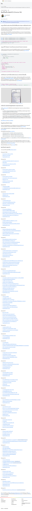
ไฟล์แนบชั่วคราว (5, 162)
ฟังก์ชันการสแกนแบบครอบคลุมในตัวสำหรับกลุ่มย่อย (9, 317)
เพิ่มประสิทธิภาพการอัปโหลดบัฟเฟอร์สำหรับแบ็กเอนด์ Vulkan (11, 364)
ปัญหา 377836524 (9, 34)
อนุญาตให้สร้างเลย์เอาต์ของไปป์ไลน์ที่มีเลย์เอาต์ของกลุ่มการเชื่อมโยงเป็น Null (13, 260)
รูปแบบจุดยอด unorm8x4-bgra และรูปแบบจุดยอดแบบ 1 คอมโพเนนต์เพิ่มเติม (13, 277)
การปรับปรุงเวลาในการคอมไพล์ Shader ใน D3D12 (9, 252)
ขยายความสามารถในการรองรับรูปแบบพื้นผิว (8, 193)
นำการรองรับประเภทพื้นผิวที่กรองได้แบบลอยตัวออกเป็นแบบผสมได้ (11, 272)
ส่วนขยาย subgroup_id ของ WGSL (7, 176)
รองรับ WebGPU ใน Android (7, 406)
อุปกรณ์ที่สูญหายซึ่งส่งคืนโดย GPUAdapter (11, 461)
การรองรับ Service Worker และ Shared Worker (9, 381)
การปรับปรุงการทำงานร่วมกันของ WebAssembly (9, 355)
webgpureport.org (20, 103)
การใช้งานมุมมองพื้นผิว (6, 296)
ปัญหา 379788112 (23, 126)
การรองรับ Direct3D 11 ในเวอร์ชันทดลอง (8, 472)
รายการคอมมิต (13, 144)
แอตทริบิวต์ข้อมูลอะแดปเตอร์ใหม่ (7, 382)
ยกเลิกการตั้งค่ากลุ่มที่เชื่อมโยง (6, 448)
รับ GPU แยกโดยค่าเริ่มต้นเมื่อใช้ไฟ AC (8, 474)
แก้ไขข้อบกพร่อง (5, 384)
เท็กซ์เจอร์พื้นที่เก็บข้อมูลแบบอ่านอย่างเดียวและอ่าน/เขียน (10, 379)
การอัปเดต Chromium (14, 500)
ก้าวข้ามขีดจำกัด (5, 421)
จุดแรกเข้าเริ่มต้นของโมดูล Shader (7, 411)
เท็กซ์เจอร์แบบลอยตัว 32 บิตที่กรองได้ (8, 431)
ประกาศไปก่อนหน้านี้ (5, 108)
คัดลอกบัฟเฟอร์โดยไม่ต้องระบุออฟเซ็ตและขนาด (9, 240)
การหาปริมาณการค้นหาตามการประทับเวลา (8, 425)
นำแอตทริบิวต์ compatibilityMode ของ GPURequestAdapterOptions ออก (13, 245)
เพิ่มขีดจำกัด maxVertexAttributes (7, 401)
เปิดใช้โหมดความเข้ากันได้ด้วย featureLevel (8, 288)
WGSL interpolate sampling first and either (9, 347)
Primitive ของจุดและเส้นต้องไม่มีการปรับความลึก (9, 315)
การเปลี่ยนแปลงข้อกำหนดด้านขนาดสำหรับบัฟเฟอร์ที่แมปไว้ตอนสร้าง (12, 230)
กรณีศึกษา (12, 501)
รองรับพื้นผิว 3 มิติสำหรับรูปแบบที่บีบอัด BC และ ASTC (10, 220)
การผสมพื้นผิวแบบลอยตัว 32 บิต (7, 298)
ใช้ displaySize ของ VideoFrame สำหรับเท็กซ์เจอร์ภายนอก (11, 283)
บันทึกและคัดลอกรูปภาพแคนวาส (7, 253)
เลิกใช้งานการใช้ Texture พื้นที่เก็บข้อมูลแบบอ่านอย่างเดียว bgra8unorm (12, 213)
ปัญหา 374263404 (3, 129)
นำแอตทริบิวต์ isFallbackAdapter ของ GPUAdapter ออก (10, 215)
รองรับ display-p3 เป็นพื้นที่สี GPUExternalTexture (10, 412)
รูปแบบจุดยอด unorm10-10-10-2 (7, 432)
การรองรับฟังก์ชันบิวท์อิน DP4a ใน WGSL (8, 389)
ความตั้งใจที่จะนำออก (4, 120)
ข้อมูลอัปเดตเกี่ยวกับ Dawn (6, 165)
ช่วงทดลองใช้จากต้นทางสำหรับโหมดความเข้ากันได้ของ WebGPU (11, 223)
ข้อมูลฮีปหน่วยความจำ (5, 414)
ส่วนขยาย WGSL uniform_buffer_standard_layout (10, 178)
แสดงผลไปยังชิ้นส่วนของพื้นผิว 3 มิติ (7, 374)
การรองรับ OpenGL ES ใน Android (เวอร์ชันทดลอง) (10, 352)
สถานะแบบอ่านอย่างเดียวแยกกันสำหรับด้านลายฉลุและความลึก (11, 394)
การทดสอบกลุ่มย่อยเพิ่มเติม (6, 304)
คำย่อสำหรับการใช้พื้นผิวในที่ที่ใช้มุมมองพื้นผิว (9, 210)
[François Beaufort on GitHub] (4, 16)
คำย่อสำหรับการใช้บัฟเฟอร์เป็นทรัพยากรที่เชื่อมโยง (9, 229)
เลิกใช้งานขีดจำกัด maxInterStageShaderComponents (10, 291)
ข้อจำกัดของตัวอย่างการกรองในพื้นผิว (7, 302)
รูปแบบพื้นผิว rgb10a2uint (6, 434)
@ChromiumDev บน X (24, 500)
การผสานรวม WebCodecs (6, 459)
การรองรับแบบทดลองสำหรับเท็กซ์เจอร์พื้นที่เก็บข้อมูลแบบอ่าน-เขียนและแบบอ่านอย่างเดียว (15, 441)
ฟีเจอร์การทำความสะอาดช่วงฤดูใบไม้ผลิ (8, 427)
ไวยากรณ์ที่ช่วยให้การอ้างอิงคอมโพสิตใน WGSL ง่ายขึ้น (10, 392)
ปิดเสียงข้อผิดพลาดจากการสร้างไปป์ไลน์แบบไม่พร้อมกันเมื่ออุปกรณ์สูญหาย (12, 449)
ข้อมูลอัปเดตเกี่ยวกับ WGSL (6, 484)
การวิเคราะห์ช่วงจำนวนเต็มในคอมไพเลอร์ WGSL (9, 202)
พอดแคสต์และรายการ (13, 504)
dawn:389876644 (19, 80)
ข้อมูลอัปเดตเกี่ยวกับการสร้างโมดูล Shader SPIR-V (9, 451)
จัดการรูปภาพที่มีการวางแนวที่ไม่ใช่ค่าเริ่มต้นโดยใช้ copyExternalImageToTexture (14, 285)
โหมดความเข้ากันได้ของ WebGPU (8, 78)
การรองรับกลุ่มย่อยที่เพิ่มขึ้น (6, 337)
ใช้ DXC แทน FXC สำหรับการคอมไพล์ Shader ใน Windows (11, 408)
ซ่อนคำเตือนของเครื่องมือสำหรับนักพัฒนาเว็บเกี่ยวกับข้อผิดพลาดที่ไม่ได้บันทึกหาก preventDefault (16, 345)
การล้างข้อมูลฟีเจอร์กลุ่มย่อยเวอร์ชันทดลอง (8, 289)
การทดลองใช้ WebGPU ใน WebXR (14, 22)
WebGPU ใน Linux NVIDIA (6, 155)
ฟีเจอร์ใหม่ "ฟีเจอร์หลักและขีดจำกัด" (7, 222)
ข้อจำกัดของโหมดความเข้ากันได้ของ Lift (8, 255)
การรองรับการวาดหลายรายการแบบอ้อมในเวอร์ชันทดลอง (10, 318)
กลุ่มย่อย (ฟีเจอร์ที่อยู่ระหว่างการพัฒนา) (8, 372)
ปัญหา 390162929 (26, 50)
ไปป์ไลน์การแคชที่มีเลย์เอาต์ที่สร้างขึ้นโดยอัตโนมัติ (9, 454)
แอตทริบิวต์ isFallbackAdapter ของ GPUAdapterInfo (10, 250)
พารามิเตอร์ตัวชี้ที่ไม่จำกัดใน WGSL (7, 391)
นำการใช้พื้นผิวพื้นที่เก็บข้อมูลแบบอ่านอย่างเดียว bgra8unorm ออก (11, 188)
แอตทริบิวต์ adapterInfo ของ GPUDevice (8, 299)
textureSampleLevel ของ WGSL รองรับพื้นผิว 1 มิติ (10, 212)
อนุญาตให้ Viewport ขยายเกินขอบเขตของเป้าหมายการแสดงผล (11, 262)
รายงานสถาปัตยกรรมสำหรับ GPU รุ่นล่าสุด (8, 232)
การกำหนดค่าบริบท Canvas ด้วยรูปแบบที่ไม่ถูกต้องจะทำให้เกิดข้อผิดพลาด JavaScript (14, 301)
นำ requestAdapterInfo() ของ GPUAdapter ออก (10, 321)
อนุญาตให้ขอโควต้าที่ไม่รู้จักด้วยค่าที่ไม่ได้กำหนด (9, 279)
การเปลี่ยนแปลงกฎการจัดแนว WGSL (8, 280)
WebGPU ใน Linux (5, 179)
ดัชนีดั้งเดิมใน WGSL (5, 195)
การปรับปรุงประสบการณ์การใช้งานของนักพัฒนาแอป (9, 286)
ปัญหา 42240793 (12, 131)
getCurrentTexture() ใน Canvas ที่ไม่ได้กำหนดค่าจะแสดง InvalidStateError (13, 482)
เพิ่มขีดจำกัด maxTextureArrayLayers (8, 362)
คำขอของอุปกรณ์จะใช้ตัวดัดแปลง (7, 209)
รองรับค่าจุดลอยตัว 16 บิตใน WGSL (7, 419)
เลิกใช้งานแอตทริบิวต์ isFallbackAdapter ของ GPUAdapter (11, 233)
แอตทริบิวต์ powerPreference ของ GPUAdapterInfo (10, 243)
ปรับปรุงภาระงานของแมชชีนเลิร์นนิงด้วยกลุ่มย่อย (9, 270)
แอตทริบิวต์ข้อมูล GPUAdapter (7, 354)
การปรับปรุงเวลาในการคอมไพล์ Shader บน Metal (9, 328)
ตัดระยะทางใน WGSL (6, 312)
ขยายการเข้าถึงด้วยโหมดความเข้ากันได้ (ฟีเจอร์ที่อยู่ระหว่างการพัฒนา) (12, 399)
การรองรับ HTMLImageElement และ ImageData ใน (15, 439)
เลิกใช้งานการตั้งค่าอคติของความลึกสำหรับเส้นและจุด (9, 344)
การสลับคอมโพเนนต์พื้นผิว (6, 186)
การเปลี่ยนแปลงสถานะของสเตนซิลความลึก (8, 422)
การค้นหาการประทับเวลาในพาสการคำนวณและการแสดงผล (10, 409)
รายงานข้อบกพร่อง (3, 500)
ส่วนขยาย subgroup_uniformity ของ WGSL (9, 169)
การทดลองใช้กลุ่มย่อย (5, 342)
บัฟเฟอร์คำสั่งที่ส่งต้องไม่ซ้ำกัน (7, 367)
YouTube (23, 501)
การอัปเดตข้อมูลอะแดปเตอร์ (6, 424)
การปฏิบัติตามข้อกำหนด (6, 464)
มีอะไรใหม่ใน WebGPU (13, 149)
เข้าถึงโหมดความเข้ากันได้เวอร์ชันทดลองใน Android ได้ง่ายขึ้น (11, 263)
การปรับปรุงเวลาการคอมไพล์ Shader (7, 365)
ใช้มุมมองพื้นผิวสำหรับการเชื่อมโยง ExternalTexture (10, 239)
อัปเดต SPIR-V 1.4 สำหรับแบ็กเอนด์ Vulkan (8, 203)
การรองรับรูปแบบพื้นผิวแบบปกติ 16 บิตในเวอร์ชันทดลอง (10, 307)
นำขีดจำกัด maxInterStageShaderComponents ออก (10, 265)
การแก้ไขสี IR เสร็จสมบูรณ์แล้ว (7, 200)
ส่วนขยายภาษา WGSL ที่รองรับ (7, 471)
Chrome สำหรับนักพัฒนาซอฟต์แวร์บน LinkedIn (26, 503)
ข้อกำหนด (2, 508)
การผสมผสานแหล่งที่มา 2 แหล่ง (7, 327)
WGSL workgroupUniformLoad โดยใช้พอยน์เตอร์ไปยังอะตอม (11, 242)
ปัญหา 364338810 (10, 120)
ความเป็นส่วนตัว (6, 508)
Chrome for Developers (4, 10)
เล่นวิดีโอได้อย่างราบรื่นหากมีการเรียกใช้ (12, 462)
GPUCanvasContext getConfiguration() (9, 314)
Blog (2, 3)
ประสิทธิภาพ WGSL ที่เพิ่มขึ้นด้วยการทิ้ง (8, 282)
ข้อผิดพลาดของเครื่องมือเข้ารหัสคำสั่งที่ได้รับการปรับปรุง (10, 357)
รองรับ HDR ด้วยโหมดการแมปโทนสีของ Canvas (9, 335)
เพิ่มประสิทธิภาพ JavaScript (6, 481)
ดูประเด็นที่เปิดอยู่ (3, 501)
